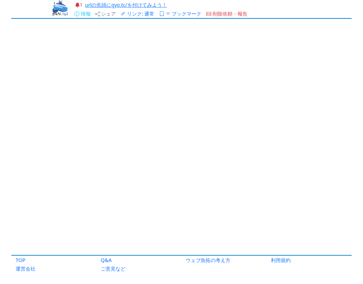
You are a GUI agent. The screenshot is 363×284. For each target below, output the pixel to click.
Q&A (106, 260)
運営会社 (25, 268)
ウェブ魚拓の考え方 (208, 260)
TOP (21, 260)
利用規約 (281, 260)
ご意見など (113, 268)
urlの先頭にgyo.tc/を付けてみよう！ (126, 4)
